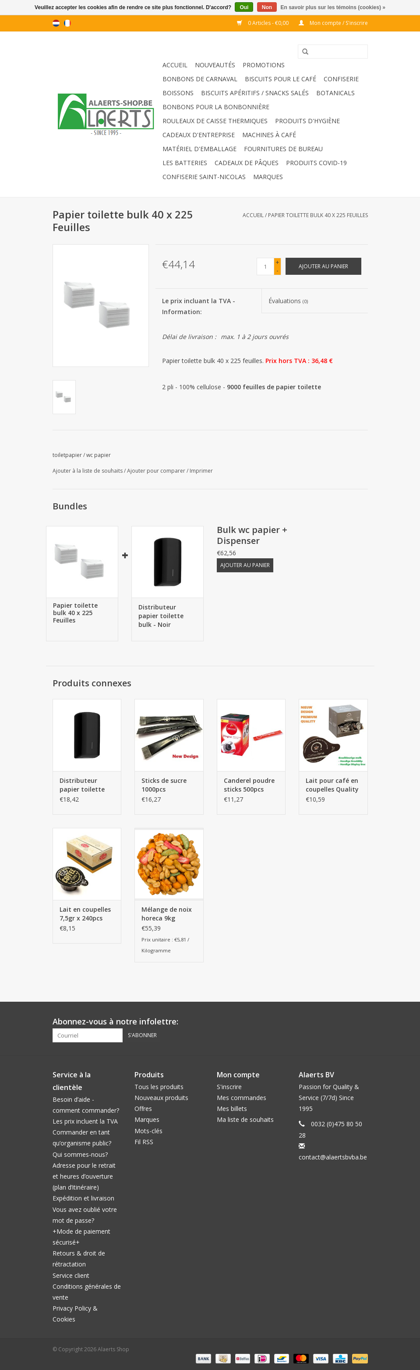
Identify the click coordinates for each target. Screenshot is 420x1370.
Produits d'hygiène (307, 121)
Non (267, 7)
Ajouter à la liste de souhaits (88, 470)
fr (67, 23)
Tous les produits (159, 1087)
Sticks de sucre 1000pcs (164, 784)
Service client (71, 1275)
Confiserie (341, 79)
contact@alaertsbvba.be (333, 1157)
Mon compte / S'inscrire (333, 23)
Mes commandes (241, 1097)
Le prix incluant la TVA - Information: (198, 306)
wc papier (98, 455)
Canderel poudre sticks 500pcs (249, 784)
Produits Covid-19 (316, 163)
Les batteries (184, 163)
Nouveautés (215, 65)
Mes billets (232, 1108)
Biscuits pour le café (280, 79)
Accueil (174, 65)
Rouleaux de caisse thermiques (215, 121)
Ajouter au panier (245, 565)
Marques (268, 177)
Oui (244, 7)
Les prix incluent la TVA (85, 1121)
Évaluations (288, 301)
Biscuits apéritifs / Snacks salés (255, 93)
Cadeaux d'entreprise (198, 135)
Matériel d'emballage (199, 149)
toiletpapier (67, 455)
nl (56, 23)
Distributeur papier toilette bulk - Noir (161, 616)
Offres (143, 1108)
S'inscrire (229, 1087)
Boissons (178, 93)
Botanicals (335, 93)
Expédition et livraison (83, 1198)
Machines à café (269, 135)
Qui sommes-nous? (80, 1154)
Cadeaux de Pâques (247, 163)
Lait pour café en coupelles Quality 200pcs (332, 785)
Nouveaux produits (161, 1097)
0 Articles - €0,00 (263, 23)
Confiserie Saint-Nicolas (204, 177)
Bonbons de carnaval (199, 79)
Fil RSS (143, 1142)
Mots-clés (148, 1131)
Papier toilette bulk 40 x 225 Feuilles (318, 215)
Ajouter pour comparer (157, 470)
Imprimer (201, 470)
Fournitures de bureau (283, 149)
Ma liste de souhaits (245, 1119)
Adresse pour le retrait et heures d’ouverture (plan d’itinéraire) (84, 1176)
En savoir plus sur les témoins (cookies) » (332, 7)
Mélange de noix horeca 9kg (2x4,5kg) (166, 914)
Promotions (264, 65)
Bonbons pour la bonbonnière (215, 107)
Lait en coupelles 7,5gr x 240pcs (85, 913)
